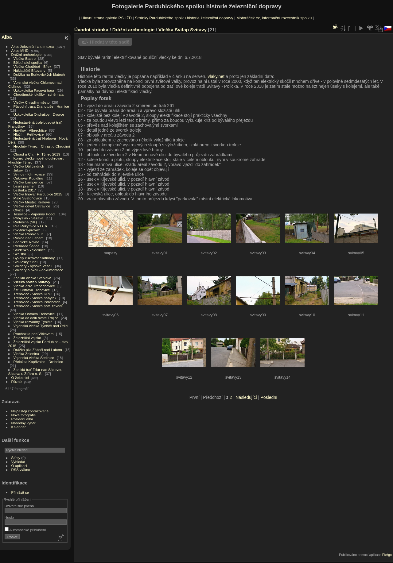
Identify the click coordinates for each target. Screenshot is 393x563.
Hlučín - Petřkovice (29, 134)
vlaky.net (216, 76)
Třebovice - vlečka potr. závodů (39, 306)
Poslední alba (22, 419)
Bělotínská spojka (28, 62)
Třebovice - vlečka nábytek (35, 298)
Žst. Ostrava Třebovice (32, 290)
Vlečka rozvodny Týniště (33, 322)
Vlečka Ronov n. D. (29, 234)
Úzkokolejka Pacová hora (34, 90)
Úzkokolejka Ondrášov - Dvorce (39, 114)
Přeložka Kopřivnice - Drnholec (38, 362)
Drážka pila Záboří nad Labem (38, 350)
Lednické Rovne (26, 242)
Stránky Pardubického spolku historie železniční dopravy (184, 18)
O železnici (20, 378)
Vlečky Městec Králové (32, 202)
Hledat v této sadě (109, 41)
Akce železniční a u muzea (32, 46)
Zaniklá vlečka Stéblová (33, 278)
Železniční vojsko (28, 338)
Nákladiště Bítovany (29, 70)
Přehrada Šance (27, 246)
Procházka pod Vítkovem (34, 334)
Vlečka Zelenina (26, 354)
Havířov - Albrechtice (30, 130)
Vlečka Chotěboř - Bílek (33, 66)
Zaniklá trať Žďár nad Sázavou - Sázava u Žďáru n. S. (36, 372)
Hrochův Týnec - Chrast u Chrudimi (42, 146)
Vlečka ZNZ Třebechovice (34, 286)
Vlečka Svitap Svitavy (32, 282)
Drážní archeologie (26, 54)
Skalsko (20, 254)
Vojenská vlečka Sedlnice (34, 358)
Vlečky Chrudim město (32, 102)
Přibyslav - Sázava (28, 218)
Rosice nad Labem (29, 238)
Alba (7, 37)
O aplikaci (19, 466)
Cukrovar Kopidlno (28, 178)
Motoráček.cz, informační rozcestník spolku (274, 18)
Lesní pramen (25, 186)
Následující (246, 397)
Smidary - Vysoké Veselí (33, 266)
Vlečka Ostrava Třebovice (34, 314)
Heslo (9, 517)
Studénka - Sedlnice (30, 250)
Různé (16, 382)
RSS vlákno (20, 470)
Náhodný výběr (23, 423)
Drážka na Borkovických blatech (39, 74)
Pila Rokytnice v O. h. (31, 226)
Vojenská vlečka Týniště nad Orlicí (41, 326)
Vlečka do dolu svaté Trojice (36, 318)
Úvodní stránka (91, 29)
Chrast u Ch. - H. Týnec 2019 (37, 154)
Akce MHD (20, 50)
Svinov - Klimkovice (29, 174)
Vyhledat (18, 462)
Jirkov (18, 170)
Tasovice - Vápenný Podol (34, 214)
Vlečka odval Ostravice (32, 206)
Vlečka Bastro (25, 58)
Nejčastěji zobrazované (30, 411)
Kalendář (18, 427)
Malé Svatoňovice (28, 198)
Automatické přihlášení (25, 530)
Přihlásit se (20, 492)
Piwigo (387, 555)
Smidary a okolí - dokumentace (38, 270)
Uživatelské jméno (19, 506)
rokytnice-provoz (27, 230)
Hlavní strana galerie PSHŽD (106, 18)
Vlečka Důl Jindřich (29, 166)
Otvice (19, 210)
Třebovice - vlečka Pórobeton (37, 302)
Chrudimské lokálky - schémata (39, 94)
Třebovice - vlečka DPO (33, 294)
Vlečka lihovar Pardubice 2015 (38, 194)
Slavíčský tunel (25, 262)
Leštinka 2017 (25, 190)
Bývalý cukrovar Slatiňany (34, 258)
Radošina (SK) (25, 222)
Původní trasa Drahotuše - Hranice (41, 106)
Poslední (268, 397)
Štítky (15, 458)
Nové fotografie (23, 415)
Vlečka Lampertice (28, 182)
